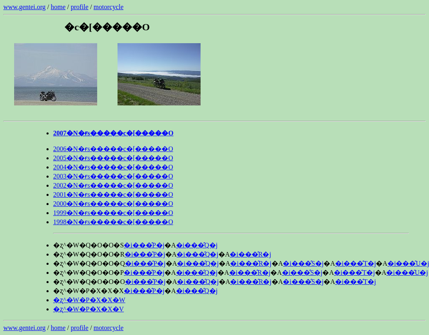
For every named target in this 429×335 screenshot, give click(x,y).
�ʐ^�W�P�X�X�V (88, 309)
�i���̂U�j (407, 272)
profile (79, 6)
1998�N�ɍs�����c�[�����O (113, 221)
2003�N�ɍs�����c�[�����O (113, 176)
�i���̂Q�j (197, 245)
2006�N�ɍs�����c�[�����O (113, 148)
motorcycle (108, 6)
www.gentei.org (24, 6)
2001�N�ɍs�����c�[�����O (113, 194)
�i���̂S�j (303, 263)
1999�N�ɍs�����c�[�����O (113, 212)
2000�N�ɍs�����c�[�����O (113, 203)
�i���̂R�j (250, 254)
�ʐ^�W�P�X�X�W (89, 299)
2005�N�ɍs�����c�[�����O (113, 157)
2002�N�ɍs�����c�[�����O (113, 185)
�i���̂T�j (355, 263)
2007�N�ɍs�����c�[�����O (113, 133)
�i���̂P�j (144, 245)
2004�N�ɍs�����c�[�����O (113, 167)
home (58, 6)
